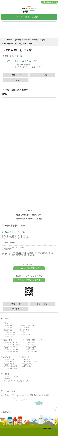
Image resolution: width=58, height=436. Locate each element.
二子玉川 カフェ (25, 328)
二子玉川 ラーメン (26, 332)
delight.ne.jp (54, 428)
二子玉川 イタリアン (10, 332)
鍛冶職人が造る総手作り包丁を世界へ (29, 215)
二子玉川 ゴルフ (27, 359)
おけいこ (7, 357)
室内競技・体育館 (38, 40)
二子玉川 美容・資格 (10, 368)
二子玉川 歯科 (30, 342)
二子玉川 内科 (30, 344)
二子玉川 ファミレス (10, 336)
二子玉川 (7, 318)
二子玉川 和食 (8, 325)
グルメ (6, 323)
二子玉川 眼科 (30, 349)
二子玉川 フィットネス (11, 351)
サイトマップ (20, 395)
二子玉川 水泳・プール (29, 361)
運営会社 (33, 395)
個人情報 (45, 395)
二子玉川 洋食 (8, 330)
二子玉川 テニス (27, 364)
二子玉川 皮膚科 (31, 347)
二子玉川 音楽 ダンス (10, 361)
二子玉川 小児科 (31, 351)
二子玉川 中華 (8, 328)
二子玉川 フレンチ (9, 334)
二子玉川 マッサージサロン (12, 344)
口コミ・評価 (42, 75)
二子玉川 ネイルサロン (11, 349)
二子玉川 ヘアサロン (10, 342)
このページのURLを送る (29, 280)
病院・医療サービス (34, 340)
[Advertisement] (29, 176)
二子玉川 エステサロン (11, 347)
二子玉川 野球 (26, 366)
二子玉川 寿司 (24, 330)
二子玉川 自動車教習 (10, 366)
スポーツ (27, 40)
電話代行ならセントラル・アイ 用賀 (29, 219)
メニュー (29, 17)
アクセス (16, 80)
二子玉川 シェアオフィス (12, 376)
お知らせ (7, 395)
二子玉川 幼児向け (9, 364)
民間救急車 (7, 378)
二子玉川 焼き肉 (25, 334)
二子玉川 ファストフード (28, 325)
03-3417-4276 (26, 61)
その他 (6, 374)
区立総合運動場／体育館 (12, 44)
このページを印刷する (29, 268)
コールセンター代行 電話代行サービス (16, 381)
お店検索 (18, 40)
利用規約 (7, 412)
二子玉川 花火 (9, 391)
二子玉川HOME (7, 40)
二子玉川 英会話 (9, 359)
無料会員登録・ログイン (50, 2)
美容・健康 (7, 340)
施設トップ (16, 75)
